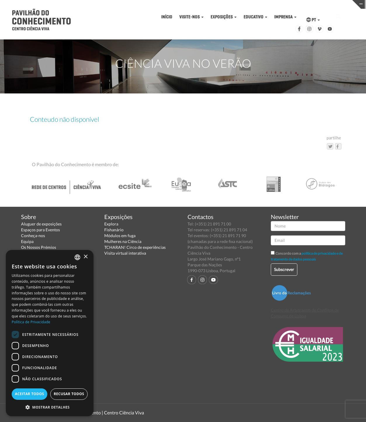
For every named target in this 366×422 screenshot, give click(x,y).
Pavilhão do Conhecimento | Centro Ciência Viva (95, 412)
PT (313, 20)
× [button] (85, 257)
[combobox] (77, 257)
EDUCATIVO (255, 17)
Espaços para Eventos (40, 229)
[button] (50, 407)
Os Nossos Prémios (38, 247)
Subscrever (284, 269)
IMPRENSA (285, 17)
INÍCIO (166, 17)
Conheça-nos (33, 235)
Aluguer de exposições (41, 223)
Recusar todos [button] (69, 393)
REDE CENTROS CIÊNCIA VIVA (326, 4)
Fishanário (114, 229)
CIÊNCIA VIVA (247, 4)
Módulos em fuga (120, 235)
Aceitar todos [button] (29, 393)
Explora (111, 223)
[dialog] (49, 333)
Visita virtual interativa (125, 253)
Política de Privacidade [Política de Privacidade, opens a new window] (31, 321)
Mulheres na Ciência (122, 241)
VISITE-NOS (191, 17)
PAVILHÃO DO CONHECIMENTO (168, 4)
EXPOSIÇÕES (224, 17)
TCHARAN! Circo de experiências (135, 247)
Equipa (27, 241)
